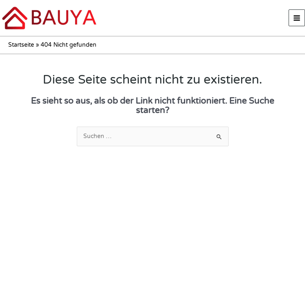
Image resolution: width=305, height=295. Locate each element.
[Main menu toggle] (297, 17)
